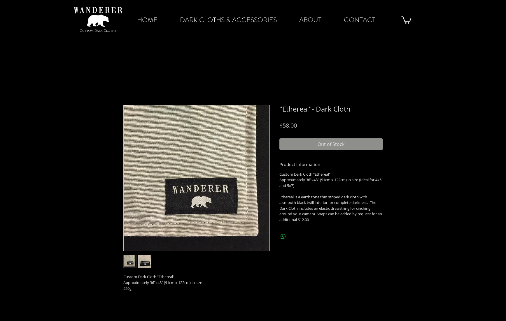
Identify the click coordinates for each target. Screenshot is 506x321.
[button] (406, 19)
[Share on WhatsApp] (283, 236)
